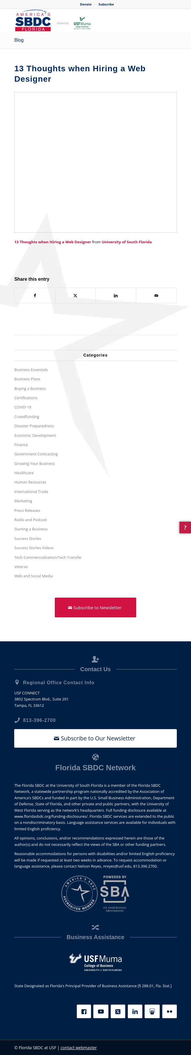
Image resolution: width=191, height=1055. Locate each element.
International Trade (31, 491)
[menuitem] (86, 4)
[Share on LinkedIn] (116, 295)
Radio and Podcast (30, 519)
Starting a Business (31, 529)
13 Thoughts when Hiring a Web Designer (52, 241)
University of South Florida (127, 241)
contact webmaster (79, 1047)
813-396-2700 (39, 720)
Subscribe (106, 4)
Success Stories (27, 538)
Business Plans (27, 379)
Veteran (21, 566)
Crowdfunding (26, 416)
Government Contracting (36, 454)
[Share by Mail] (156, 295)
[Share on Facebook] (34, 295)
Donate (86, 4)
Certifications (25, 397)
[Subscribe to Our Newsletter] (95, 738)
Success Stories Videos (34, 547)
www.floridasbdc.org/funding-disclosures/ (51, 816)
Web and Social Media (33, 575)
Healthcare (23, 472)
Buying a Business (30, 388)
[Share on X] (75, 295)
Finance (21, 444)
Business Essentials (31, 369)
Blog (18, 40)
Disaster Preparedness (34, 425)
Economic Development (35, 435)
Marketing (23, 500)
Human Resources (30, 482)
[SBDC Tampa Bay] (79, 20)
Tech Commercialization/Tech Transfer (48, 557)
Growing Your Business (34, 463)
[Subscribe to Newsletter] (95, 607)
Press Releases (27, 510)
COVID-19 (22, 407)
